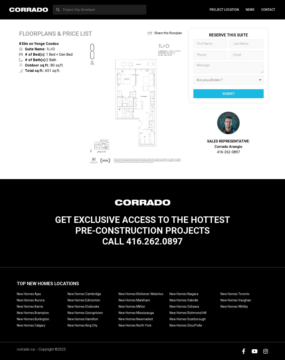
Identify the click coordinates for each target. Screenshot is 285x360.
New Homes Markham (134, 300)
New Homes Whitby (234, 306)
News (250, 9)
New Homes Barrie (30, 306)
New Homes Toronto (235, 294)
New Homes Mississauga (136, 313)
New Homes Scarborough (188, 319)
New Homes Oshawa (184, 306)
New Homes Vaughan (236, 300)
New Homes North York (135, 325)
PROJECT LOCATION (224, 9)
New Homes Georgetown (85, 313)
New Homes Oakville (184, 300)
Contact (268, 9)
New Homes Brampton (33, 313)
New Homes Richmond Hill (188, 313)
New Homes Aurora (30, 300)
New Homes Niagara (184, 294)
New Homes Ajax (29, 294)
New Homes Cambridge (84, 294)
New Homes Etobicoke (83, 306)
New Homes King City (82, 325)
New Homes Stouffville (186, 325)
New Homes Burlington (33, 319)
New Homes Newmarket (136, 319)
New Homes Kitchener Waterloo (141, 294)
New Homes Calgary (31, 325)
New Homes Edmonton (84, 300)
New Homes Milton (132, 306)
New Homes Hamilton (83, 319)
